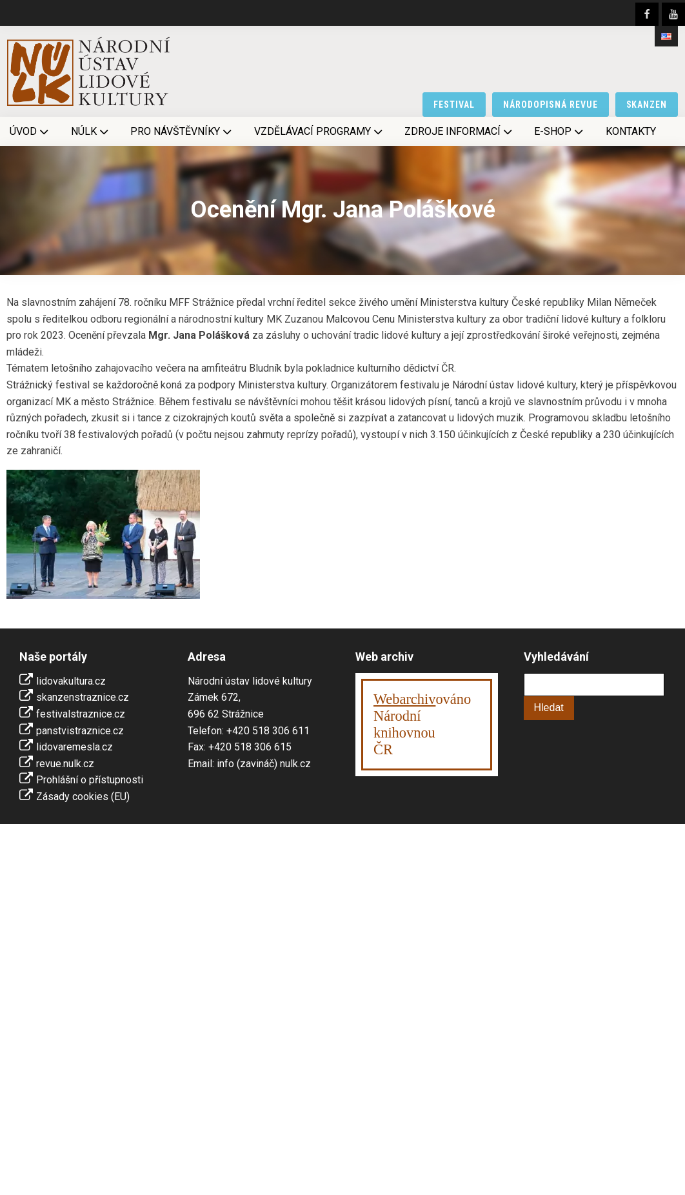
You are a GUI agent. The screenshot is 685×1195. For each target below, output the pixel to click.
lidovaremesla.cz (74, 747)
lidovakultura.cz (71, 681)
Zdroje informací (459, 132)
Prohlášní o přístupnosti (89, 780)
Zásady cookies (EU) (83, 796)
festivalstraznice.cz (80, 714)
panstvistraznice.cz (80, 731)
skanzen (647, 104)
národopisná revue (550, 104)
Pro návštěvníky (182, 132)
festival (454, 104)
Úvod (30, 132)
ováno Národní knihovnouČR (422, 724)
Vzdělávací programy (319, 132)
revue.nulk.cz (65, 764)
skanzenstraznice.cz (82, 697)
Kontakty (631, 131)
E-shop (560, 132)
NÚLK (91, 132)
